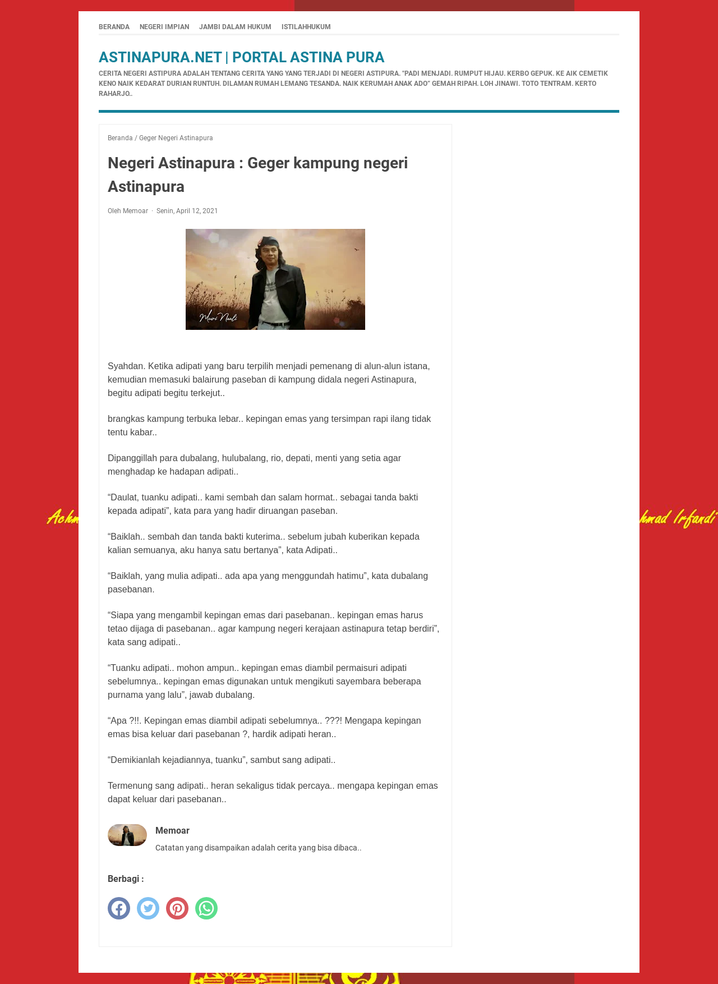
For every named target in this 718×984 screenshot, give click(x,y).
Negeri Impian (164, 27)
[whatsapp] (206, 908)
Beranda (114, 27)
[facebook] (119, 908)
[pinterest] (177, 908)
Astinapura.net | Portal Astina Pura (242, 57)
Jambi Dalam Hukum (235, 27)
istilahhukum (306, 27)
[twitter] (148, 908)
